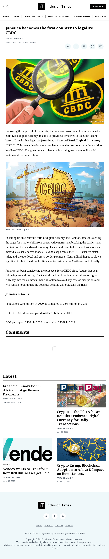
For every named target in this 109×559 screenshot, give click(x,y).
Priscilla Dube (65, 428)
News (16, 16)
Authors (48, 525)
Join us (69, 525)
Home (6, 16)
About (39, 525)
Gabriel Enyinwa (14, 39)
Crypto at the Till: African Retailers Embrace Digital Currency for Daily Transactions (78, 418)
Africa (6, 465)
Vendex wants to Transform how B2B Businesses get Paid (26, 471)
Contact (59, 525)
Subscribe (98, 6)
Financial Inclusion (58, 16)
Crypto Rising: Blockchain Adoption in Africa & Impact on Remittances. (80, 469)
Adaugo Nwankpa (12, 399)
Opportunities (82, 16)
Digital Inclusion (33, 16)
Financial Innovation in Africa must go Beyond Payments (22, 390)
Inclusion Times (11, 477)
